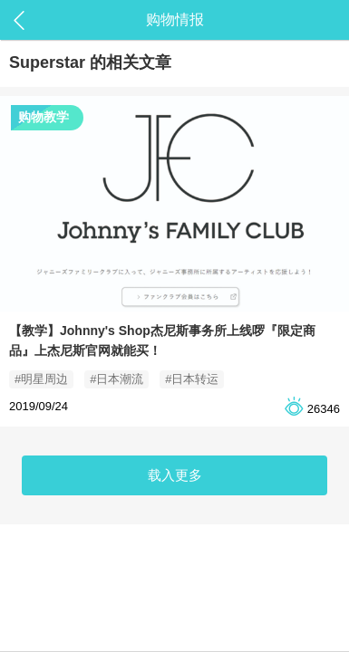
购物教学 (43, 117)
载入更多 (175, 475)
